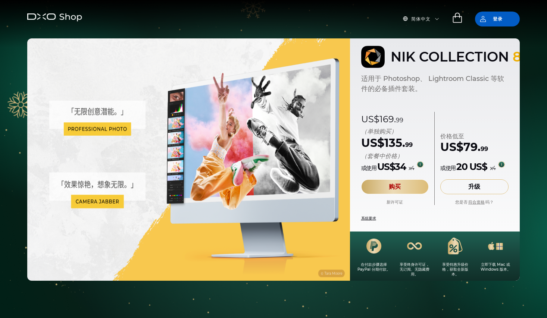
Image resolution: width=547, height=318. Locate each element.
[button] (425, 19)
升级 (474, 186)
